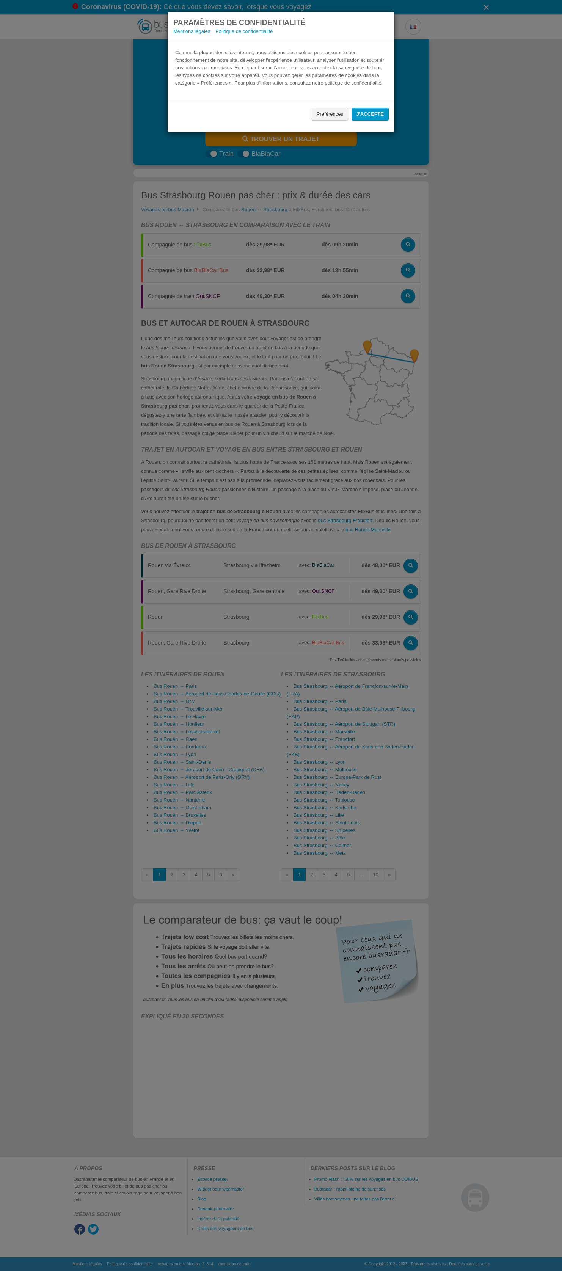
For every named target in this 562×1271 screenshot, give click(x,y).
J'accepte (370, 114)
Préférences (330, 114)
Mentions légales (191, 31)
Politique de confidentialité (244, 31)
